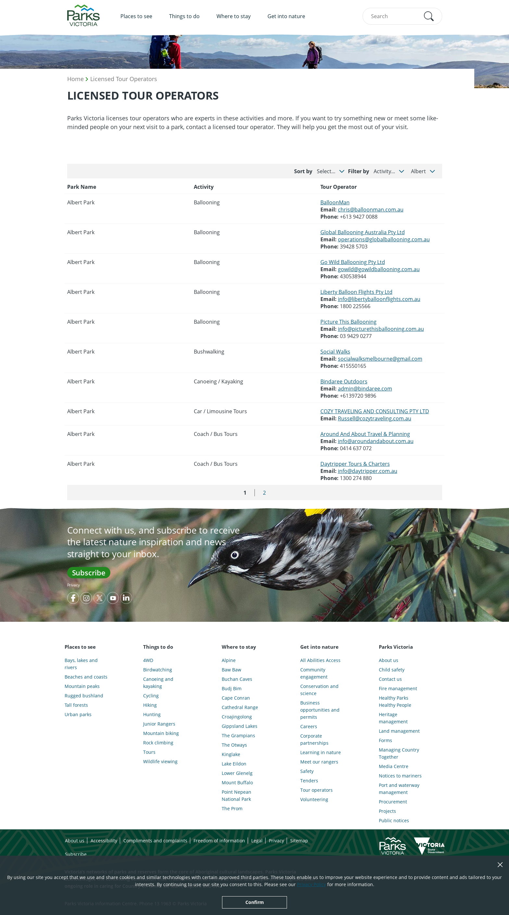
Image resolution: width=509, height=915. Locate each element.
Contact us (390, 679)
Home (75, 79)
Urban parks (78, 714)
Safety (307, 771)
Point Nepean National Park (236, 795)
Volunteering (314, 799)
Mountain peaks (82, 686)
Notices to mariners (400, 776)
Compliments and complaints (155, 840)
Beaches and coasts (86, 677)
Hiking (150, 705)
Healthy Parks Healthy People (395, 701)
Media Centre (393, 766)
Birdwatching (157, 670)
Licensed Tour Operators (123, 79)
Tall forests (76, 705)
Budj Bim (232, 688)
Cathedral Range (240, 707)
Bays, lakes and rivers (81, 663)
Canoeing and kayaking (158, 682)
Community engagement (314, 673)
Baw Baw (231, 670)
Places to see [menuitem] (136, 16)
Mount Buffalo (237, 782)
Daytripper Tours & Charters (355, 463)
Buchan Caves (237, 679)
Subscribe (89, 572)
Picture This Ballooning (348, 321)
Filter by (358, 171)
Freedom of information (219, 840)
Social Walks (335, 351)
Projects (387, 811)
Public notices (394, 820)
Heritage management (393, 718)
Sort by (303, 171)
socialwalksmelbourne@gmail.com (380, 358)
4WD (148, 660)
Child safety (391, 670)
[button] (429, 16)
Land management (399, 731)
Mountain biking (161, 733)
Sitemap (299, 840)
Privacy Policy (311, 884)
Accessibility (104, 840)
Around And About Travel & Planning (365, 434)
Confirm (254, 902)
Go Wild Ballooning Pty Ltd (352, 262)
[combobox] (402, 16)
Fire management (398, 688)
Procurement (393, 802)
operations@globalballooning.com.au (384, 239)
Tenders (309, 780)
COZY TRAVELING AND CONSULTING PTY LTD (374, 411)
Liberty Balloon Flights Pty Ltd (356, 291)
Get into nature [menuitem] (286, 16)
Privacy (73, 585)
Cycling (151, 695)
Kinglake (231, 754)
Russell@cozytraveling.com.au (374, 418)
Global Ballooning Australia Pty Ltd (362, 232)
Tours (149, 752)
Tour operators (316, 790)
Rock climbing (158, 743)
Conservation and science (319, 689)
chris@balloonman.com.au (370, 209)
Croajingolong (237, 717)
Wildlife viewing (160, 761)
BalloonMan (335, 202)
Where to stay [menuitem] (234, 16)
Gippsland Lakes (239, 726)
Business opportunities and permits (320, 710)
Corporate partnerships (314, 739)
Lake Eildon (234, 764)
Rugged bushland (84, 695)
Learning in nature (320, 752)
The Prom (232, 808)
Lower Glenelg (237, 773)
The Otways (234, 745)
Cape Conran (236, 698)
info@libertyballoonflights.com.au (379, 299)
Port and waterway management (399, 788)
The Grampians (238, 735)
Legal (257, 840)
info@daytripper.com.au (367, 471)
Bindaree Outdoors (343, 381)
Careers (308, 726)
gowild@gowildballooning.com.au (379, 269)
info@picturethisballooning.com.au (381, 328)
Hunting (152, 714)
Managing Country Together (399, 753)
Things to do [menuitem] (184, 16)
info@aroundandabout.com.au (376, 441)
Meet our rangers (319, 762)
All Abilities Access (320, 660)
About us (388, 660)
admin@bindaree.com (365, 388)
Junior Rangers (159, 724)
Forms (385, 740)
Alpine (229, 660)
